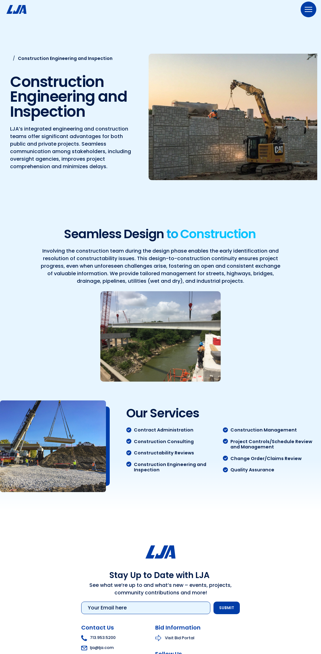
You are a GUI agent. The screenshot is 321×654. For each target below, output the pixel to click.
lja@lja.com (97, 648)
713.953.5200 (98, 638)
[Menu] (308, 9)
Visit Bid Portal (179, 638)
